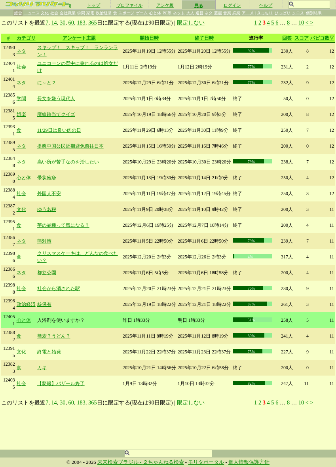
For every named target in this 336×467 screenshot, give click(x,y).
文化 (45, 13)
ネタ (209, 13)
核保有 (44, 304)
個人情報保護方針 (249, 462)
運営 (199, 13)
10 (301, 22)
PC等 (167, 13)
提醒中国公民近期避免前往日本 (70, 146)
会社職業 (68, 13)
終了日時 (204, 38)
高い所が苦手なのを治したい (68, 162)
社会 (54, 13)
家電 (90, 13)
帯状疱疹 (46, 177)
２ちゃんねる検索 (163, 462)
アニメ (248, 13)
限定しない (191, 22)
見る (198, 5)
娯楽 (236, 13)
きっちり (265, 13)
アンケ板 (165, 5)
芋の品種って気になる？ (63, 225)
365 (92, 22)
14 (54, 22)
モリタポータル (206, 462)
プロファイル (129, 5)
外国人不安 (49, 193)
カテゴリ (26, 38)
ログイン (232, 5)
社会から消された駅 (58, 288)
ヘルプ (265, 5)
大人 (190, 13)
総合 (18, 13)
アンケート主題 (79, 38)
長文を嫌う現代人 (56, 98)
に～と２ (46, 82)
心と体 (155, 13)
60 (71, 22)
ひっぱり (282, 13)
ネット (179, 13)
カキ (42, 367)
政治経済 (104, 13)
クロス (298, 13)
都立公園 (46, 272)
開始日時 (149, 38)
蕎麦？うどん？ (53, 336)
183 (81, 22)
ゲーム (142, 13)
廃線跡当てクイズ (56, 114)
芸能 (218, 13)
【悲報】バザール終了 (61, 383)
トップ (93, 5)
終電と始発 (49, 352)
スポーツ (126, 13)
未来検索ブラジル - (120, 462)
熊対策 (44, 241)
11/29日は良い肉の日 (59, 130)
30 (62, 22)
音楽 (227, 13)
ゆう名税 (46, 209)
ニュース (32, 13)
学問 (81, 13)
